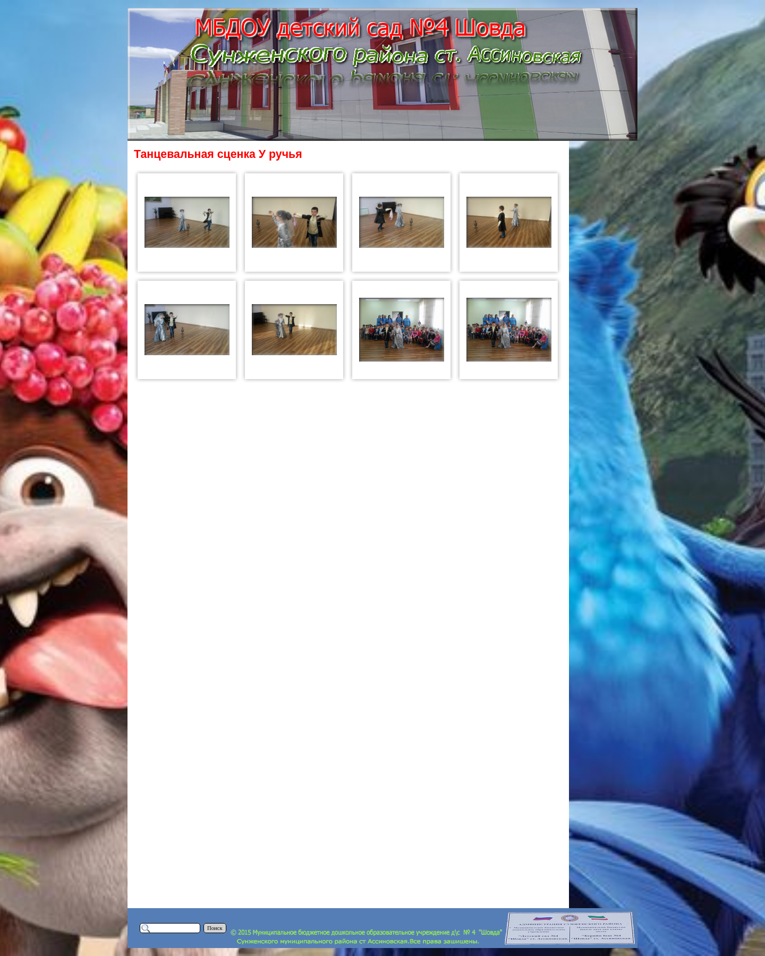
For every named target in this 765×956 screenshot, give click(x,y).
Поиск (215, 928)
